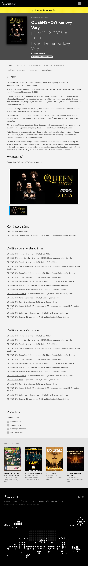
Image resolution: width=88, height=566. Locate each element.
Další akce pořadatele (16, 70)
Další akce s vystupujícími (54, 66)
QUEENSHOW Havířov (16, 281)
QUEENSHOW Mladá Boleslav (19, 258)
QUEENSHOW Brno (14, 302)
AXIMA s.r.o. (22, 504)
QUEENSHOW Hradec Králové (19, 306)
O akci (9, 66)
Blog (15, 501)
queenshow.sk (16, 421)
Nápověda (23, 501)
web (24, 162)
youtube (38, 162)
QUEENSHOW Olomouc (16, 294)
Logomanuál (43, 501)
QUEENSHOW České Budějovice (20, 266)
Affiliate (33, 501)
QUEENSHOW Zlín (14, 277)
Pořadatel (33, 70)
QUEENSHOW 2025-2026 (42, 57)
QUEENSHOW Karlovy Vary (18, 313)
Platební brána (31, 504)
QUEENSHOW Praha (15, 298)
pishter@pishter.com (18, 429)
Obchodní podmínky (58, 501)
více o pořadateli (16, 432)
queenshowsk (15, 425)
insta (32, 162)
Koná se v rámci (34, 66)
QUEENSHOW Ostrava (16, 317)
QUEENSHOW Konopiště (17, 235)
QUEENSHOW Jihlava (15, 254)
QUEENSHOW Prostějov (16, 285)
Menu (84, 4)
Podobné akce (46, 70)
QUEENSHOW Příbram (16, 289)
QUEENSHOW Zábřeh (15, 262)
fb (28, 162)
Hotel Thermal (43, 43)
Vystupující (20, 66)
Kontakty (7, 501)
